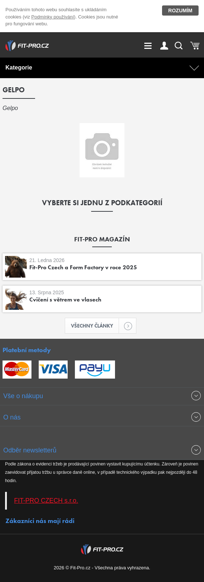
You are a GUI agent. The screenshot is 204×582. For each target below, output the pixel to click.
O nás (12, 417)
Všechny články (95, 326)
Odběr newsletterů (29, 450)
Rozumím (180, 10)
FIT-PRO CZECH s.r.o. (46, 500)
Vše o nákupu (23, 396)
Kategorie (18, 67)
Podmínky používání (52, 17)
